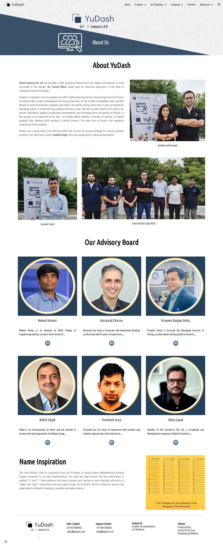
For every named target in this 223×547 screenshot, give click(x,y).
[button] (219, 4)
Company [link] (175, 4)
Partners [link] (191, 4)
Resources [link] (205, 4)
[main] (111, 65)
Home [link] (127, 4)
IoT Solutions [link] (157, 4)
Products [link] (139, 4)
